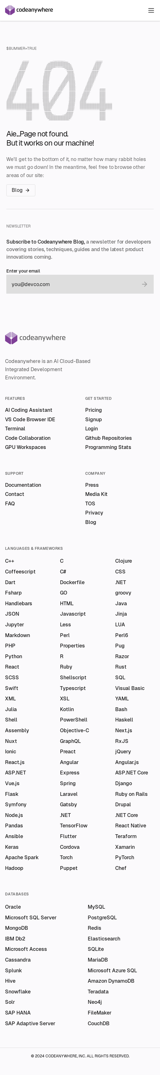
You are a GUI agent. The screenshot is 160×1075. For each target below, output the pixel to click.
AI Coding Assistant (28, 410)
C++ (9, 561)
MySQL (96, 907)
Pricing (93, 410)
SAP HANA (18, 1012)
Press (92, 485)
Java (121, 603)
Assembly (17, 730)
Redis (94, 928)
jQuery (123, 751)
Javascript (73, 614)
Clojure (123, 561)
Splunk (13, 970)
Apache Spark (22, 857)
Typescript (73, 688)
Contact (14, 494)
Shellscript (73, 677)
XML (10, 698)
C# (63, 571)
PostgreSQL (102, 917)
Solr (10, 1002)
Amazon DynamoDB (111, 981)
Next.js (123, 730)
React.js (15, 762)
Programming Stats (108, 447)
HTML (67, 603)
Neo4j (95, 1002)
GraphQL (70, 741)
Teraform (126, 836)
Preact (68, 751)
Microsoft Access (26, 949)
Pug (120, 645)
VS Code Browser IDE (30, 419)
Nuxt (11, 741)
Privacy (94, 512)
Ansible (14, 836)
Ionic (10, 751)
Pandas (14, 825)
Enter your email (23, 271)
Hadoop (14, 868)
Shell (11, 719)
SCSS (12, 677)
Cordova (70, 847)
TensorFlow (73, 825)
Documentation (23, 485)
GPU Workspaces (25, 447)
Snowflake (18, 991)
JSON (12, 614)
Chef (121, 868)
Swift (11, 688)
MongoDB (16, 928)
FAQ (10, 503)
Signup (93, 419)
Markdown (17, 635)
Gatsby (68, 804)
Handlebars (18, 603)
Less (65, 624)
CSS (120, 571)
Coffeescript (20, 571)
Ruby (66, 667)
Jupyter (14, 624)
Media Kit (96, 494)
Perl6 (121, 635)
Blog (21, 190)
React (12, 667)
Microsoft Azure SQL (112, 970)
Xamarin (125, 847)
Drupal (123, 804)
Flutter (68, 836)
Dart (10, 582)
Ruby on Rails (131, 794)
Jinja (121, 614)
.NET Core (126, 815)
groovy (123, 592)
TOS (90, 503)
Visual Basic (130, 688)
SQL (120, 677)
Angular (69, 762)
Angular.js (127, 762)
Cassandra (18, 960)
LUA (120, 624)
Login (91, 428)
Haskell (124, 719)
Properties (72, 645)
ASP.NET (15, 772)
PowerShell (73, 719)
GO (63, 592)
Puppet (69, 868)
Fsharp (13, 592)
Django (123, 783)
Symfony (16, 804)
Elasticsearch (104, 938)
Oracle (13, 907)
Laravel (69, 794)
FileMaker (99, 1012)
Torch (66, 857)
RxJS (121, 741)
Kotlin (67, 709)
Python (13, 656)
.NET (120, 582)
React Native (130, 825)
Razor (122, 656)
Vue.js (12, 783)
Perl (65, 635)
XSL (64, 698)
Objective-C (74, 730)
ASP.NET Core (131, 772)
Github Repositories (108, 438)
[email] (74, 284)
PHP (10, 645)
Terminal (15, 428)
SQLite (96, 949)
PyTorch (124, 857)
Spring (68, 783)
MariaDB (98, 960)
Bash (121, 709)
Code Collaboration (27, 438)
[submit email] (144, 284)
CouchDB (99, 1023)
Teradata (98, 991)
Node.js (14, 815)
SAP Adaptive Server (30, 1023)
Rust (121, 667)
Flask (12, 794)
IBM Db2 (15, 938)
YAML (122, 698)
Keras (12, 847)
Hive (10, 981)
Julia (11, 709)
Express (70, 772)
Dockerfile (72, 582)
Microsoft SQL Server (30, 917)
